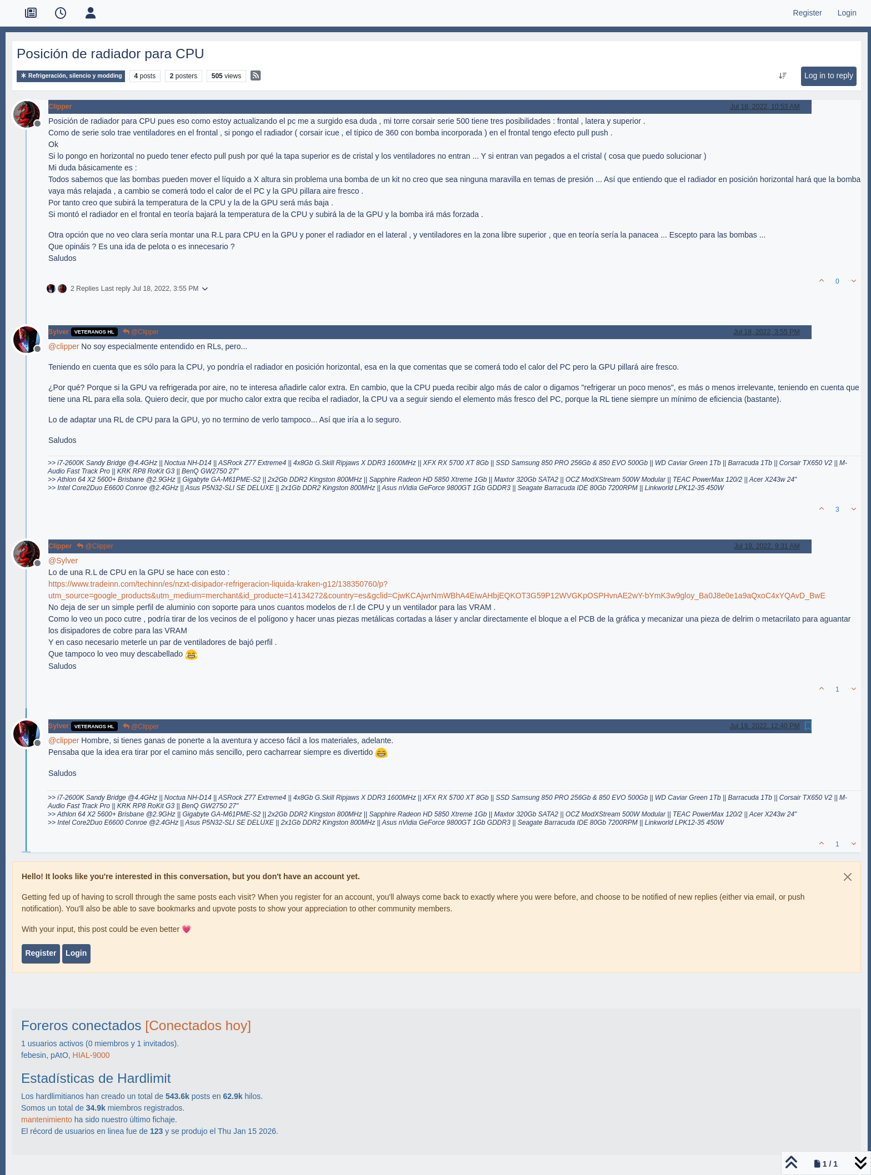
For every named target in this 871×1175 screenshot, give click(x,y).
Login (76, 953)
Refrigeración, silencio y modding (70, 75)
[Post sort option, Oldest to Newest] (782, 76)
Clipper (60, 106)
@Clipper (141, 332)
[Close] (847, 877)
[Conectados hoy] (198, 1025)
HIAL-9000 (91, 1055)
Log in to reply (828, 75)
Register (40, 953)
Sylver (58, 332)
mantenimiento (46, 1119)
